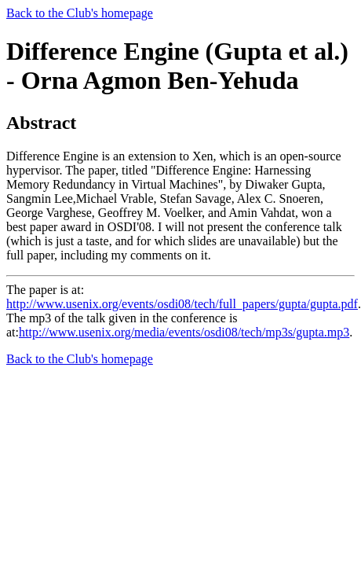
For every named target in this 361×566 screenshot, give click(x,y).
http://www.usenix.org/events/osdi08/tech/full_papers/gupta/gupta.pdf (182, 304)
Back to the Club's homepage (79, 13)
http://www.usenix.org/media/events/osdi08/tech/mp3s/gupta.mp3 (184, 332)
